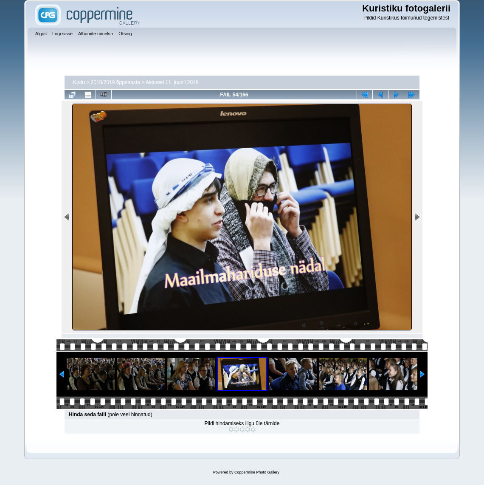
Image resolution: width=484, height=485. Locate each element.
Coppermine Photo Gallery (256, 472)
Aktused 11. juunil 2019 (172, 82)
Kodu (79, 82)
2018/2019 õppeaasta (115, 82)
